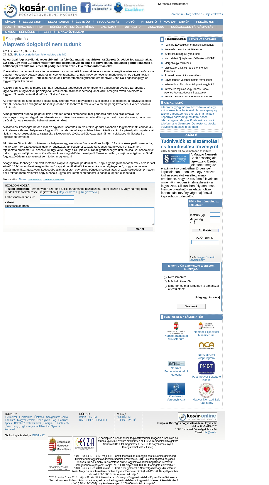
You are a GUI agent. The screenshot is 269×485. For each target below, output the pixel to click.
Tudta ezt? (63, 423)
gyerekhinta (196, 113)
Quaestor (198, 123)
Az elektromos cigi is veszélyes (182, 75)
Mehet (140, 229)
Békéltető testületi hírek (27, 423)
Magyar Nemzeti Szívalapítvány (201, 258)
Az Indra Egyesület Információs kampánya (188, 44)
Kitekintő (10, 420)
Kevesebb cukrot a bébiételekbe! (183, 49)
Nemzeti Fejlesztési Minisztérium (206, 332)
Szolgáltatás (53, 417)
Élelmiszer (11, 417)
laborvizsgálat (170, 120)
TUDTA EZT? (132, 26)
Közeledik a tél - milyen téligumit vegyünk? (189, 84)
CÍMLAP (10, 21)
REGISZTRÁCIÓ (126, 420)
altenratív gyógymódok (175, 107)
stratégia (209, 123)
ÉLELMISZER (32, 21)
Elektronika (25, 417)
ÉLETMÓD (83, 21)
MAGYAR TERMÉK (176, 21)
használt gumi (183, 117)
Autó (65, 417)
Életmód (39, 417)
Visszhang (13, 426)
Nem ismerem (177, 277)
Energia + (49, 423)
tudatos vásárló (56, 54)
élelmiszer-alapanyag (203, 110)
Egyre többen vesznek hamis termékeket (188, 79)
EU (16, 54)
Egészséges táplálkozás (35, 426)
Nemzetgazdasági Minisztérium (176, 336)
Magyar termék (26, 420)
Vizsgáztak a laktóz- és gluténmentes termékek (186, 69)
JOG (8, 26)
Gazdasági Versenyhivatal (176, 396)
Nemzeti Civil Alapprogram (206, 355)
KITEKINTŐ (149, 21)
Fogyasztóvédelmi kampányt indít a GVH (188, 96)
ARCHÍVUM (123, 417)
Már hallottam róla (179, 281)
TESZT (46, 31)
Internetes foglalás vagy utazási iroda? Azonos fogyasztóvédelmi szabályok (186, 90)
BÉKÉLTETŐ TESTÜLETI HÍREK (72, 26)
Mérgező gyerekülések (177, 62)
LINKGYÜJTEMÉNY (71, 31)
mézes (202, 120)
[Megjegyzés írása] (207, 297)
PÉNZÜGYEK (205, 21)
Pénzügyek (43, 420)
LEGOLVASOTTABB (203, 39)
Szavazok (191, 306)
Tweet (23, 179)
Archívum (177, 14)
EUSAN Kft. (39, 435)
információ (39, 54)
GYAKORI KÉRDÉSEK (20, 31)
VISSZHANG (155, 26)
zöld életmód (189, 126)
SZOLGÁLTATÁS (108, 21)
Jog (54, 420)
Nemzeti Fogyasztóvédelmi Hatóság (176, 370)
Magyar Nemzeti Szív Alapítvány (206, 399)
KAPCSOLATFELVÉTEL (93, 420)
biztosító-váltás (200, 107)
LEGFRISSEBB (175, 39)
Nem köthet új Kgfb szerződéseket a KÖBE (189, 58)
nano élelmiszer (181, 123)
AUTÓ (130, 21)
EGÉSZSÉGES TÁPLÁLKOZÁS (192, 26)
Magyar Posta (188, 120)
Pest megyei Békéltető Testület (206, 376)
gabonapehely (179, 113)
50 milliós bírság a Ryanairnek (182, 53)
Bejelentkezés (214, 14)
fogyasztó (25, 54)
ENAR (165, 113)
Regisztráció (194, 14)
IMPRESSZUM (88, 417)
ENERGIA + (108, 26)
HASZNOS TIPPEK (30, 26)
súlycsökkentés (171, 126)
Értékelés (205, 230)
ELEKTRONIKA (58, 21)
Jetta (195, 117)
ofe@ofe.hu (210, 432)
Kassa (204, 117)
